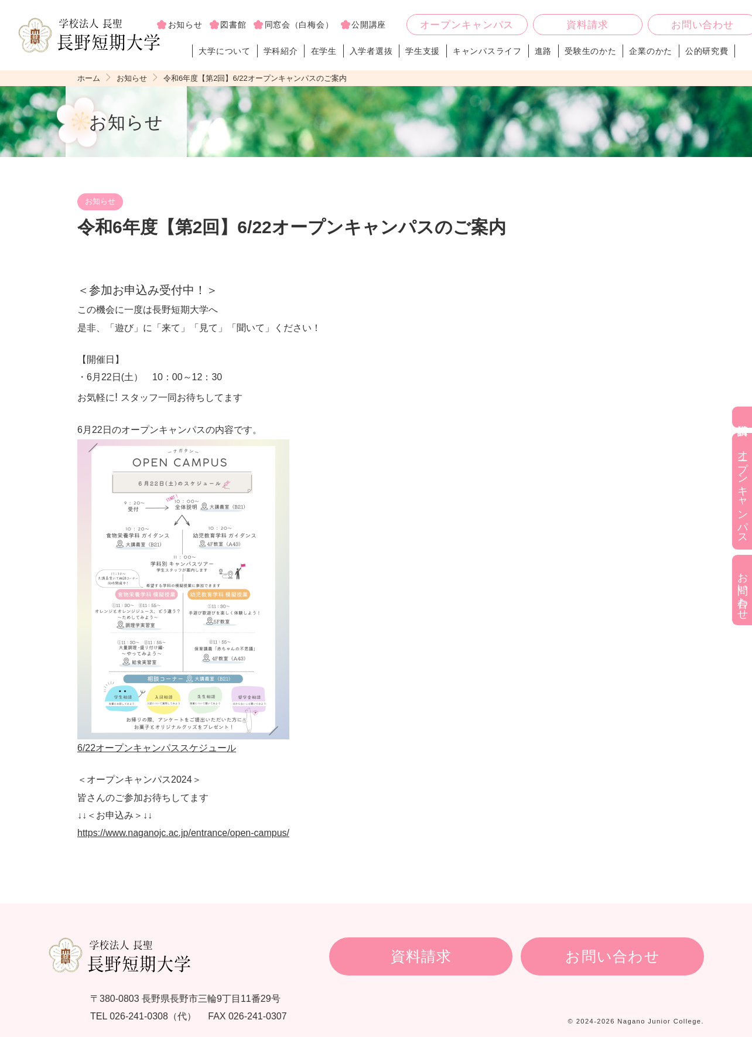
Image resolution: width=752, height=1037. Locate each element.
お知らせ (185, 24)
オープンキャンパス (467, 24)
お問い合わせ (612, 956)
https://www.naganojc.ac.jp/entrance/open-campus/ (183, 833)
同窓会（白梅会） (299, 24)
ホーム (88, 78)
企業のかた (650, 51)
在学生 (324, 51)
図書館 (233, 24)
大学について (225, 51)
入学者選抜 (371, 51)
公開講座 (368, 24)
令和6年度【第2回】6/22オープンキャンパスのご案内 (255, 78)
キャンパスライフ (487, 51)
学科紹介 (281, 51)
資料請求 (587, 24)
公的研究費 (707, 51)
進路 (543, 51)
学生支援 (422, 51)
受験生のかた (590, 51)
